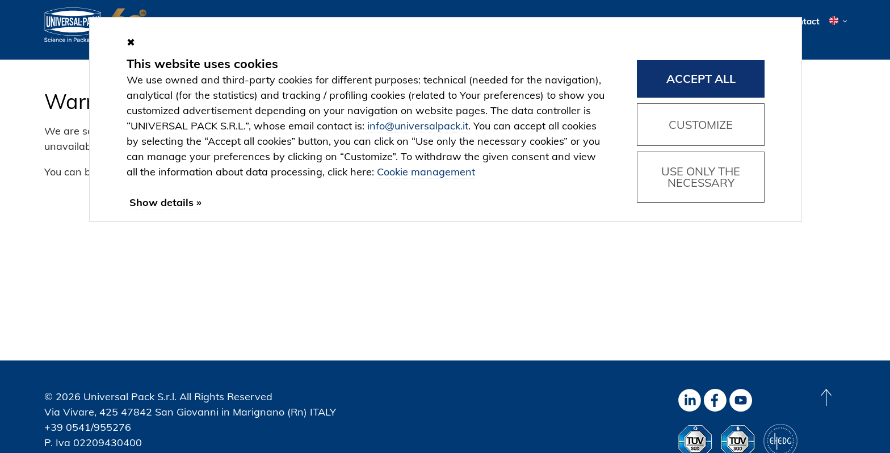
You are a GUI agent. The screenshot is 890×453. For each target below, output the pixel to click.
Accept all (701, 79)
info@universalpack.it (417, 125)
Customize (701, 125)
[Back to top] (825, 397)
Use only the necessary (700, 177)
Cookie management (426, 171)
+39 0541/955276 (87, 427)
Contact (803, 21)
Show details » (165, 202)
